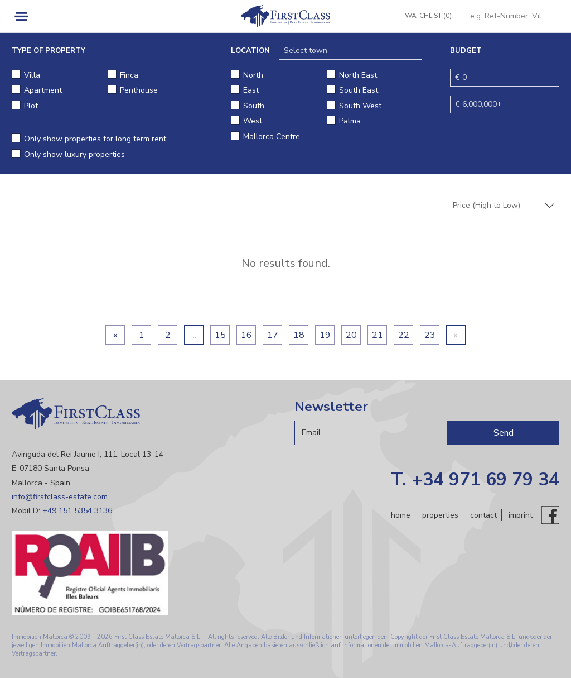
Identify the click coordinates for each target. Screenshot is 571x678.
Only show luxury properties (74, 154)
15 (220, 335)
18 (298, 335)
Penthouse (139, 90)
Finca (129, 75)
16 (246, 335)
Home (400, 515)
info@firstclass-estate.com (60, 496)
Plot (31, 106)
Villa (32, 75)
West (252, 121)
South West (360, 106)
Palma (350, 121)
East (251, 90)
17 (272, 335)
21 (377, 335)
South (253, 106)
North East (358, 75)
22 (403, 335)
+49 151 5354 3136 (77, 510)
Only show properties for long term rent (95, 138)
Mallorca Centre (271, 136)
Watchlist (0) (424, 15)
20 (351, 335)
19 (325, 335)
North (253, 75)
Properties (440, 515)
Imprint (521, 515)
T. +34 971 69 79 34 (475, 479)
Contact (483, 515)
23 (429, 335)
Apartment (43, 90)
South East (358, 90)
